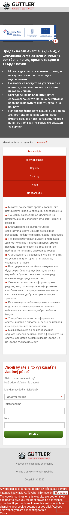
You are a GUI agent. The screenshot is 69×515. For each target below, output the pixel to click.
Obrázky (34, 176)
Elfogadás (61, 492)
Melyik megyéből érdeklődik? (21, 389)
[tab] (34, 151)
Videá (34, 184)
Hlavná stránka (11, 142)
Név (6, 418)
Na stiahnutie (34, 193)
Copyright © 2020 (34, 479)
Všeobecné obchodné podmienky (34, 463)
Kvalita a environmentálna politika (34, 471)
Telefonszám (12, 403)
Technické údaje (35, 159)
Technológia (34, 151)
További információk (40, 492)
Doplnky (34, 168)
